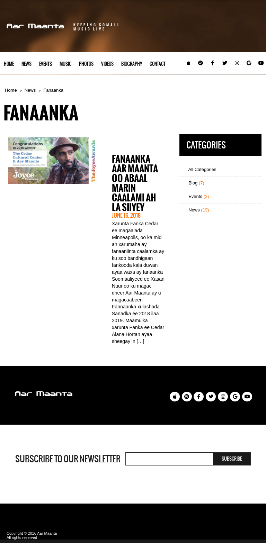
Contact (158, 64)
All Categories (199, 169)
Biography (131, 64)
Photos (86, 64)
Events (45, 64)
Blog (193, 182)
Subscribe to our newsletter (68, 459)
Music (65, 64)
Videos (107, 64)
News (26, 64)
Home (9, 64)
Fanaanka (53, 90)
